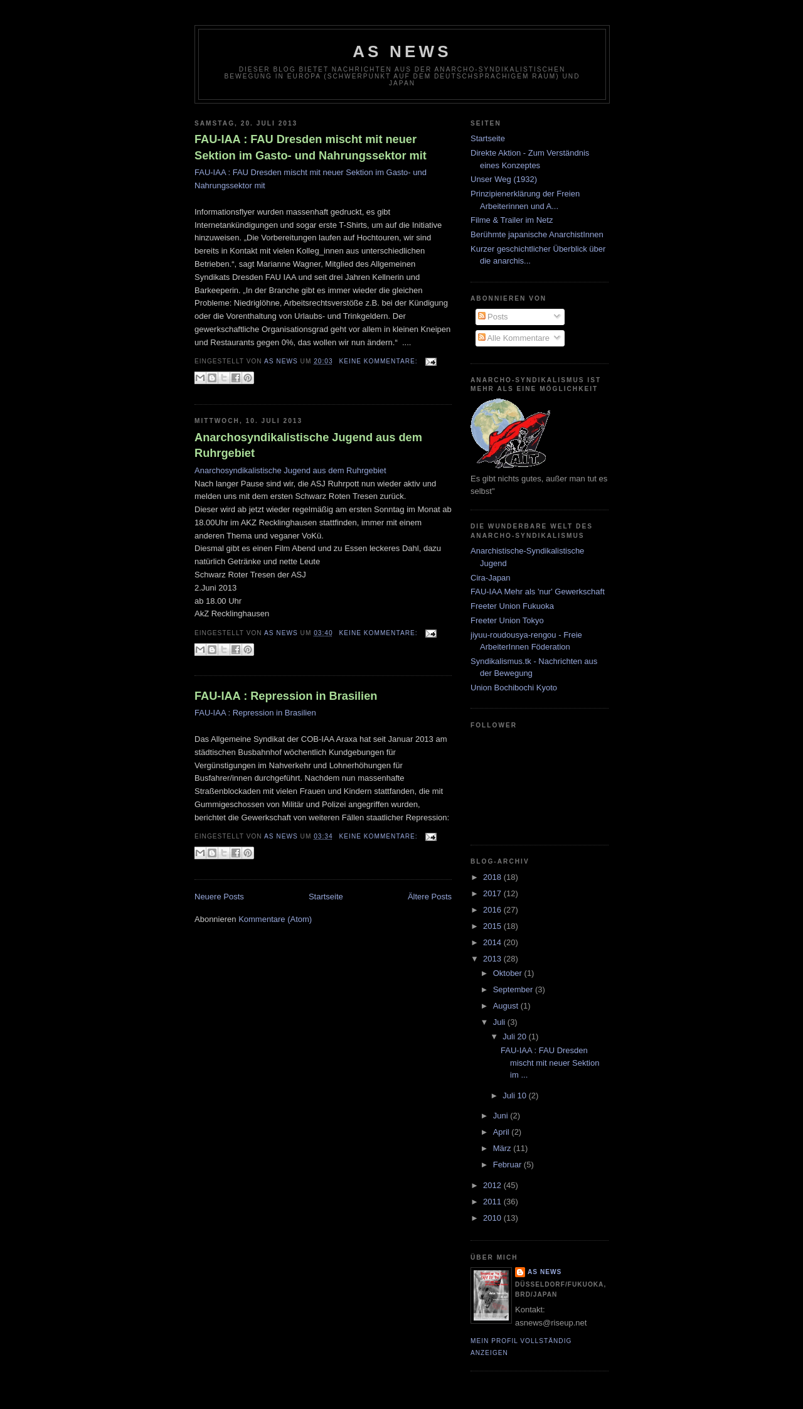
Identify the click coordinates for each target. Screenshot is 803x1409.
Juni (501, 1115)
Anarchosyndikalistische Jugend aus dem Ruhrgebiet (308, 445)
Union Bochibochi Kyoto (514, 687)
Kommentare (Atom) (275, 919)
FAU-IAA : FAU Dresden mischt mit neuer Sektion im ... (550, 1063)
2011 (493, 1201)
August (507, 1005)
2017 (493, 893)
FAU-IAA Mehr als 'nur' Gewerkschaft (538, 591)
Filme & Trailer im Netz (512, 220)
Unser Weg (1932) (504, 179)
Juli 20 (515, 1036)
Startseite (326, 896)
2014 (493, 942)
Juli (500, 1022)
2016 (493, 909)
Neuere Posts (219, 896)
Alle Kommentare (514, 338)
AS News (402, 51)
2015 (493, 926)
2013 (493, 958)
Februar (508, 1164)
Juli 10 (515, 1095)
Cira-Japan (491, 577)
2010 (493, 1218)
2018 (493, 877)
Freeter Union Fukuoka (512, 606)
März (503, 1148)
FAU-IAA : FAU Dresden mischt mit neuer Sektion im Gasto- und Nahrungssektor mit (310, 147)
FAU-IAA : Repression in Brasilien (285, 696)
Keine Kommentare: (379, 361)
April (502, 1132)
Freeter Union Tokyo (507, 620)
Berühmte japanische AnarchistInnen (537, 234)
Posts (493, 316)
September (514, 989)
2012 (493, 1185)
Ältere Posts (430, 896)
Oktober (508, 973)
